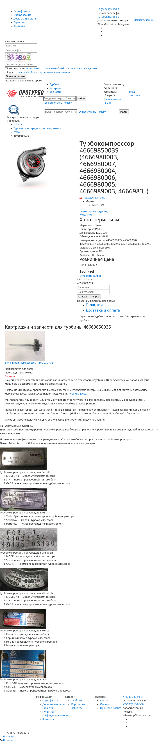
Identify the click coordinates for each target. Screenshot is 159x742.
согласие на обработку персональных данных (42, 72)
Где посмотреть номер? (57, 102)
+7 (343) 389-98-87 (108, 9)
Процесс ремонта (110, 708)
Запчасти (55, 92)
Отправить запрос (90, 275)
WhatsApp (7, 736)
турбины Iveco (77, 393)
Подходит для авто (94, 197)
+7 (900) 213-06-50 (109, 5)
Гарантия (19, 22)
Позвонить (8, 740)
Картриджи (56, 88)
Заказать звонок (143, 20)
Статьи (104, 700)
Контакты (19, 26)
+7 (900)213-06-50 (133, 704)
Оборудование (22, 15)
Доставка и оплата (25, 18)
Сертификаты (22, 11)
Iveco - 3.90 (98, 205)
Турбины (55, 84)
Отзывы (105, 704)
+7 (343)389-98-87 (133, 696)
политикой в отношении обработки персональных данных (61, 68)
